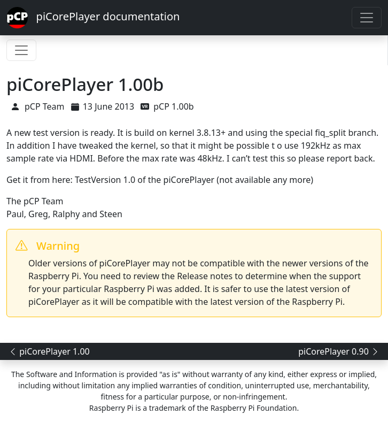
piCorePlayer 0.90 (338, 351)
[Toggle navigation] (367, 17)
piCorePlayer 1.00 (49, 351)
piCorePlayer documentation (93, 17)
